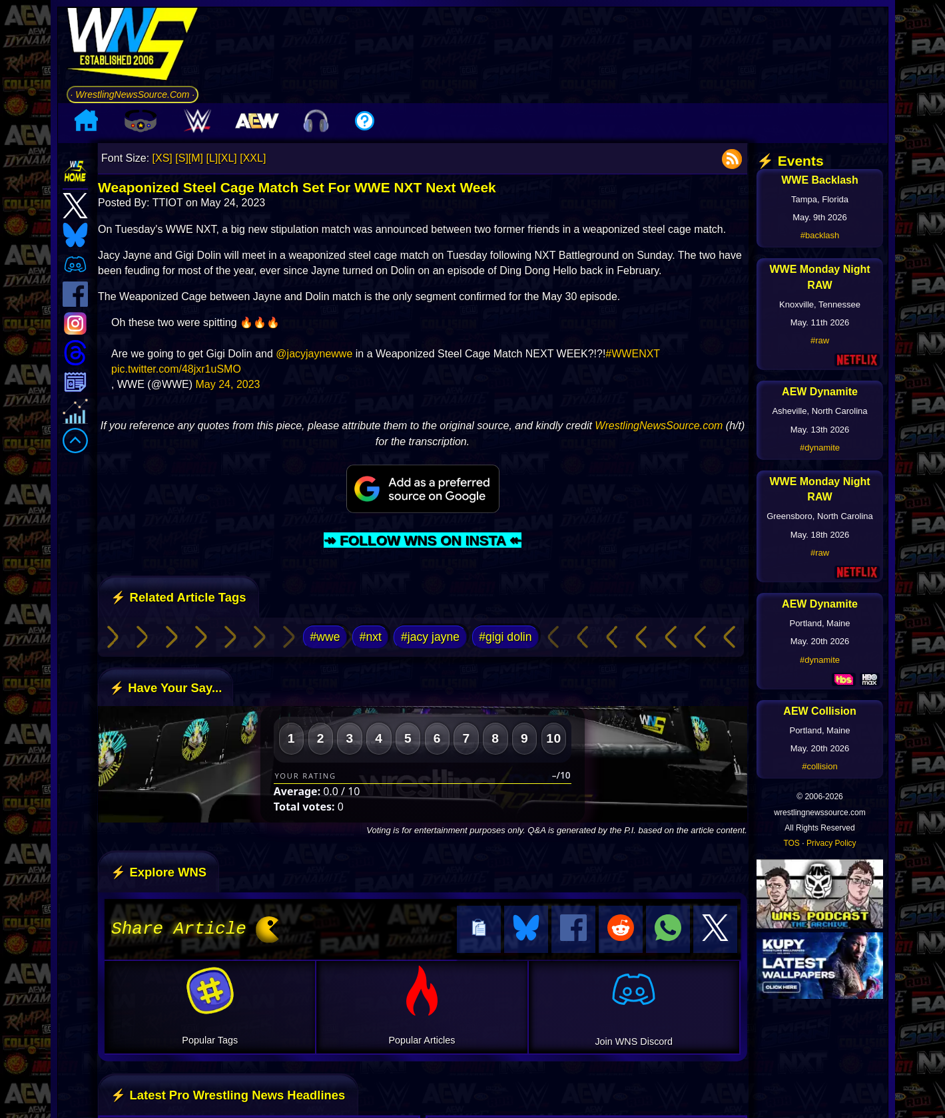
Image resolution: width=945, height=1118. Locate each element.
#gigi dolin (505, 637)
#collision (819, 766)
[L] (212, 158)
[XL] (227, 158)
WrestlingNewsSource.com (659, 425)
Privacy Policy (831, 843)
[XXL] (253, 158)
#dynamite (820, 448)
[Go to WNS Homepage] (133, 46)
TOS (791, 843)
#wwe (325, 637)
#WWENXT (632, 353)
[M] (195, 158)
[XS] (162, 158)
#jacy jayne (430, 637)
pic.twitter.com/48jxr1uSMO (176, 369)
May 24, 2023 (228, 384)
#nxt (371, 637)
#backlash (820, 235)
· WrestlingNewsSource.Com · (133, 94)
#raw (819, 340)
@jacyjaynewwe (314, 353)
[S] (181, 158)
